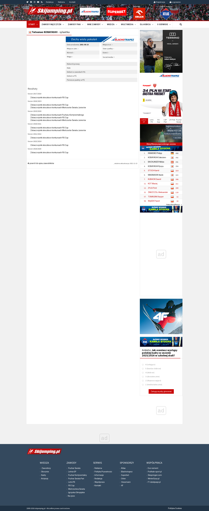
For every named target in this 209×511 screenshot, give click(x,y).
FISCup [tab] (158, 121)
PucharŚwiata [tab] (179, 121)
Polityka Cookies (175, 508)
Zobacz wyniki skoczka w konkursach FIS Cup (49, 97)
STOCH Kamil (153, 170)
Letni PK (71, 482)
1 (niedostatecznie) (153, 384)
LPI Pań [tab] (172, 120)
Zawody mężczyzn (51, 24)
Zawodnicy (46, 468)
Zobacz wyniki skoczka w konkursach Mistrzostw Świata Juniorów (58, 107)
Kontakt (72, 2)
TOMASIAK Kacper (156, 197)
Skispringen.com (155, 475)
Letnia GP (72, 472)
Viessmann (126, 482)
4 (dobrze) (149, 372)
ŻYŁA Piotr (152, 188)
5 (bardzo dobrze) (153, 368)
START (32, 24)
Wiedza (110, 24)
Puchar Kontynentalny (77, 475)
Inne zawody (94, 24)
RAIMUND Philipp (155, 153)
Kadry (43, 475)
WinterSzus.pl (153, 479)
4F (122, 485)
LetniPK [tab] (152, 121)
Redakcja (49, 2)
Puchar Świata (74, 468)
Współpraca (99, 482)
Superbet (125, 475)
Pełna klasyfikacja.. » (174, 205)
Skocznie (45, 472)
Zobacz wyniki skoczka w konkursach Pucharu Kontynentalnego (57, 115)
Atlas (123, 468)
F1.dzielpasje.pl (154, 482)
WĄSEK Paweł (154, 201)
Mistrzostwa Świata (76, 489)
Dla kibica (145, 24)
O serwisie (162, 24)
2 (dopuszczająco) (153, 380)
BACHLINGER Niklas (156, 162)
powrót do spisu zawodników (41, 163)
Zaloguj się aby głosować (161, 391)
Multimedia (127, 24)
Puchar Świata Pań (76, 479)
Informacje (99, 475)
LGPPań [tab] (165, 121)
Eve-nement (153, 468)
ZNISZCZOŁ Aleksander (158, 192)
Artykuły (44, 479)
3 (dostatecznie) (152, 376)
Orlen (123, 479)
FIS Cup (71, 485)
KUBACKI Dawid (154, 179)
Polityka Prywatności (103, 472)
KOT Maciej (152, 184)
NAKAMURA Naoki (155, 175)
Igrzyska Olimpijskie (76, 492)
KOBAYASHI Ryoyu (156, 166)
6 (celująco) (150, 364)
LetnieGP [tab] (144, 121)
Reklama (61, 2)
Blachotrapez (126, 472)
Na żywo (71, 496)
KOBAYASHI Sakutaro (157, 157)
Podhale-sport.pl (155, 472)
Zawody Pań (74, 24)
